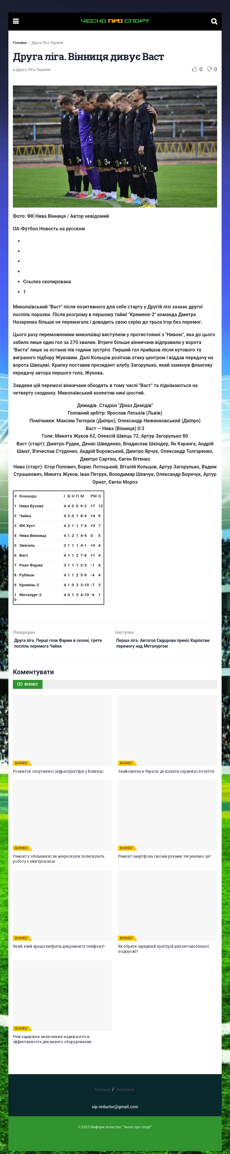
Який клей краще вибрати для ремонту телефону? (59, 949)
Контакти (125, 1092)
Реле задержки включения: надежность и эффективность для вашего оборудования (52, 1042)
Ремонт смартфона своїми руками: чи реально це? (164, 859)
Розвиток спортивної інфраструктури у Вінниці (58, 774)
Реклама (102, 1092)
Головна (20, 43)
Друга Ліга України (47, 43)
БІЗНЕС (21, 766)
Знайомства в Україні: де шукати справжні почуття (166, 774)
